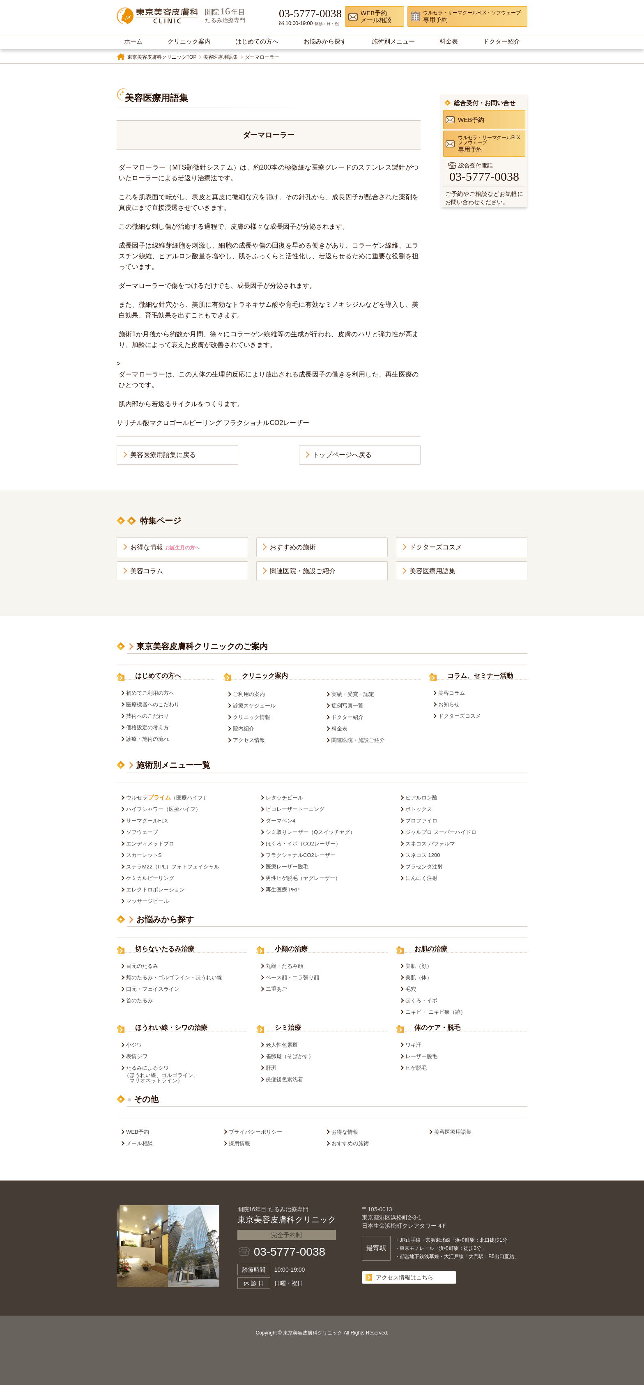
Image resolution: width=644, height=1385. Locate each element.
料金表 (339, 729)
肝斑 (271, 1068)
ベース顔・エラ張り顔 (292, 977)
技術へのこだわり (147, 716)
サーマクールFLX (147, 821)
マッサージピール (147, 901)
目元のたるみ (142, 966)
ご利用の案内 (249, 694)
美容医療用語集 (220, 57)
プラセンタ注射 (424, 867)
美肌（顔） (418, 966)
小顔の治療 (291, 949)
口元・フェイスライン (152, 989)
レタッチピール (284, 798)
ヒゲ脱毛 (416, 1068)
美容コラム (146, 570)
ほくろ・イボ (421, 1000)
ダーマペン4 (280, 821)
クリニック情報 (251, 717)
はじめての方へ (158, 676)
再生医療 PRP (282, 890)
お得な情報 (165, 547)
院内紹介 (243, 729)
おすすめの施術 (293, 547)
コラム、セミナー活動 (480, 676)
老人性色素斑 (282, 1045)
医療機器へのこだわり (152, 704)
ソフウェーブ (142, 832)
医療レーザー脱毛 (287, 867)
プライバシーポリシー (255, 1132)
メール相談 (139, 1143)
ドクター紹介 (347, 717)
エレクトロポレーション (155, 890)
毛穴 (410, 989)
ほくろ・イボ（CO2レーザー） (303, 844)
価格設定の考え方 (147, 727)
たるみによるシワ (185, 1074)
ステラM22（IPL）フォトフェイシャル (172, 867)
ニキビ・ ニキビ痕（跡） (435, 1012)
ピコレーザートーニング (295, 809)
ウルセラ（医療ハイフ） (167, 798)
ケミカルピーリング (150, 878)
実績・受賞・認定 (352, 694)
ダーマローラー (262, 57)
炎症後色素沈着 (284, 1079)
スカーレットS (144, 855)
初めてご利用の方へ (150, 693)
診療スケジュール (254, 706)
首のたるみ (139, 1000)
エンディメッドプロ (150, 844)
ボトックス (418, 809)
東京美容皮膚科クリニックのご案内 (202, 646)
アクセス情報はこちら (404, 1277)
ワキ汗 (413, 1045)
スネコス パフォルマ (430, 844)
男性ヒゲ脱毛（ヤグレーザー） (303, 878)
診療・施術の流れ (147, 739)
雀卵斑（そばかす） (290, 1056)
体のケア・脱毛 (437, 1027)
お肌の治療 (430, 949)
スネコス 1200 (422, 855)
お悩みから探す (165, 919)
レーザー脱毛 (421, 1056)
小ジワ (134, 1045)
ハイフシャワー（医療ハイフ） (163, 809)
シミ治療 (288, 1027)
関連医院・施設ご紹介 (303, 570)
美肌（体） (418, 977)
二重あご (276, 989)
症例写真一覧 (347, 706)
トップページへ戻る (342, 454)
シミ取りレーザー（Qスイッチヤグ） (310, 832)
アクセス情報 (249, 740)
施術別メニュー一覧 (173, 764)
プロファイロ (421, 821)
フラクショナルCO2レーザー (301, 855)
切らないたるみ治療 (164, 949)
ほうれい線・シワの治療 (171, 1027)
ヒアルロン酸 (421, 798)
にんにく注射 (421, 878)
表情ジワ (136, 1056)
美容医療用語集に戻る (163, 454)
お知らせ (449, 704)
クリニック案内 (265, 676)
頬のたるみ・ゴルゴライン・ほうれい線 (174, 977)
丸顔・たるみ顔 (284, 966)
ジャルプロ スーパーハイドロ (440, 832)
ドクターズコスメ (435, 547)
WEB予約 (137, 1132)
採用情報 (239, 1143)
